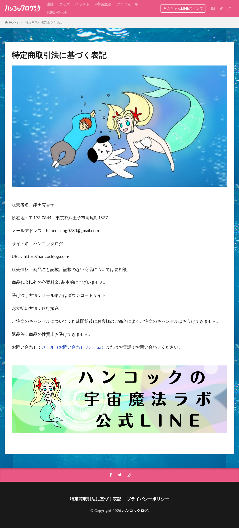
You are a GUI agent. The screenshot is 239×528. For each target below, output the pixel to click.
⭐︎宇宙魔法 (103, 4)
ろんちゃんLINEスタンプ (183, 8)
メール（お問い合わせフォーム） (74, 347)
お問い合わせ (57, 12)
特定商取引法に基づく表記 (43, 22)
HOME (13, 22)
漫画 (50, 4)
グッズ (64, 4)
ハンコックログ (135, 510)
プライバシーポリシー (148, 498)
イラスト (82, 4)
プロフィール (127, 4)
